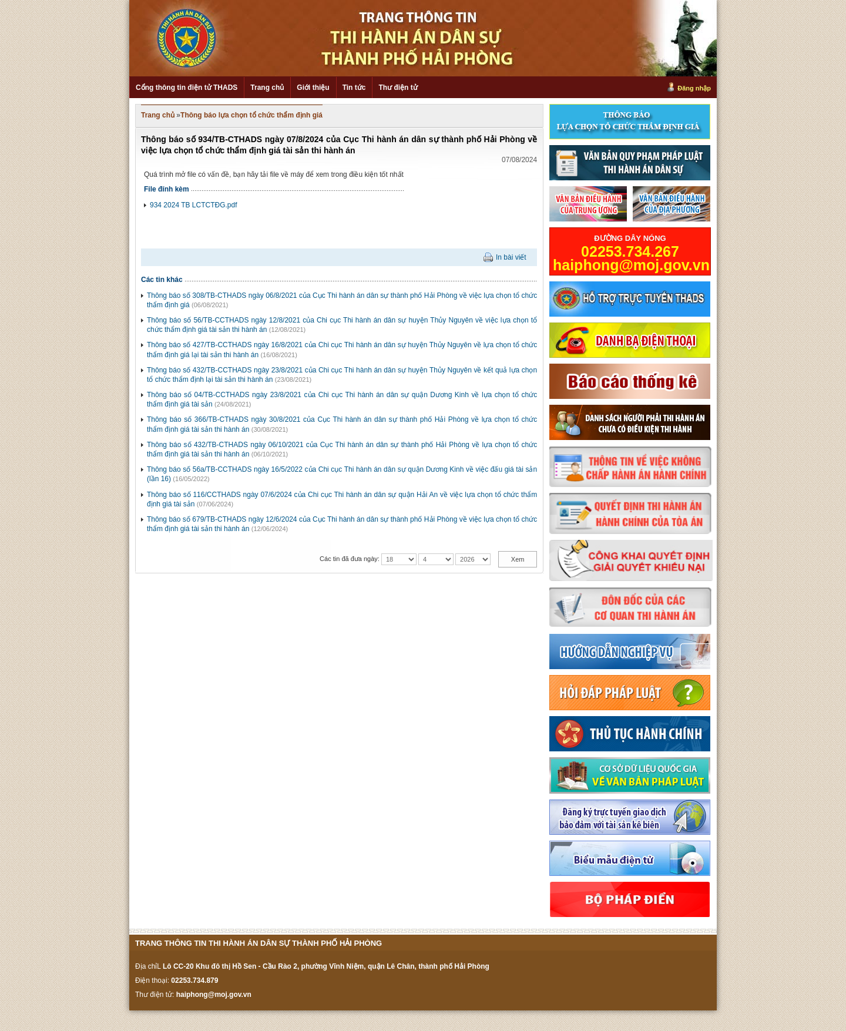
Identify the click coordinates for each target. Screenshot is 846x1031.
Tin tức (354, 87)
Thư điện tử (397, 87)
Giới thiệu (313, 87)
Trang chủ (267, 87)
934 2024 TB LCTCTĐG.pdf (193, 205)
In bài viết (511, 257)
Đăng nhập (694, 88)
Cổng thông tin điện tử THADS (186, 87)
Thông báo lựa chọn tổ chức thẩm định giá (251, 115)
